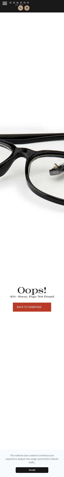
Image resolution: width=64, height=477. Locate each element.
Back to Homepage (29, 307)
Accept (32, 470)
